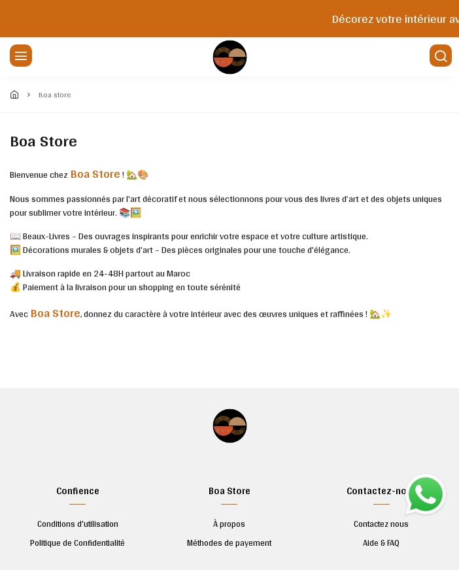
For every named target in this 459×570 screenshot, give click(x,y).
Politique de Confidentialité (77, 543)
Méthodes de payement (229, 543)
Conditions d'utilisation (77, 524)
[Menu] (19, 57)
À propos (229, 524)
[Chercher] (439, 57)
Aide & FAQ (381, 543)
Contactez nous (381, 524)
